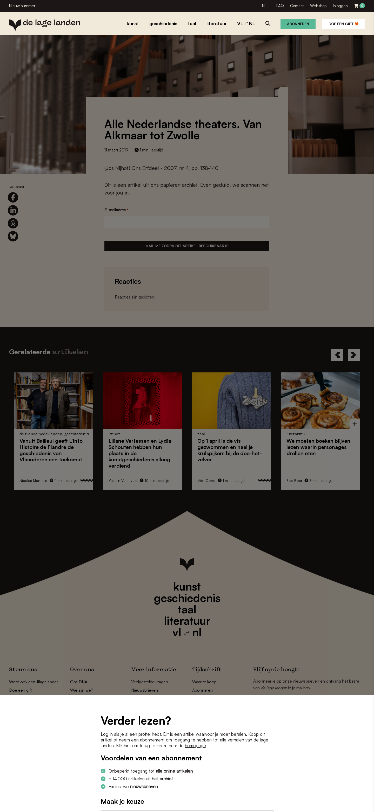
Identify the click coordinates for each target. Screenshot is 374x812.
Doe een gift (343, 24)
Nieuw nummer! (22, 5)
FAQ (280, 5)
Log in (107, 734)
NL (264, 5)
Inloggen (340, 5)
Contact (297, 5)
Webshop (318, 5)
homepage (195, 745)
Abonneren (298, 24)
